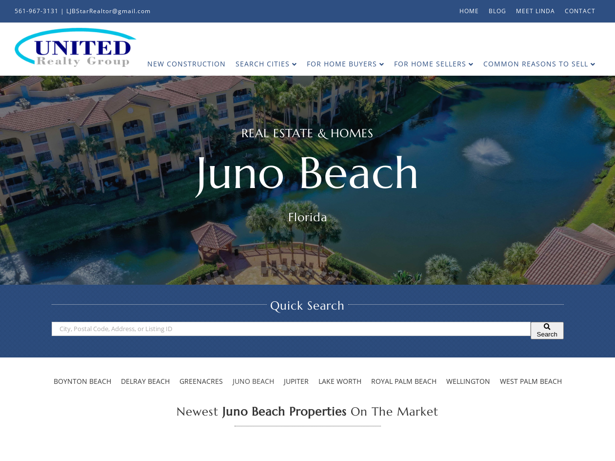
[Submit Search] (547, 330)
